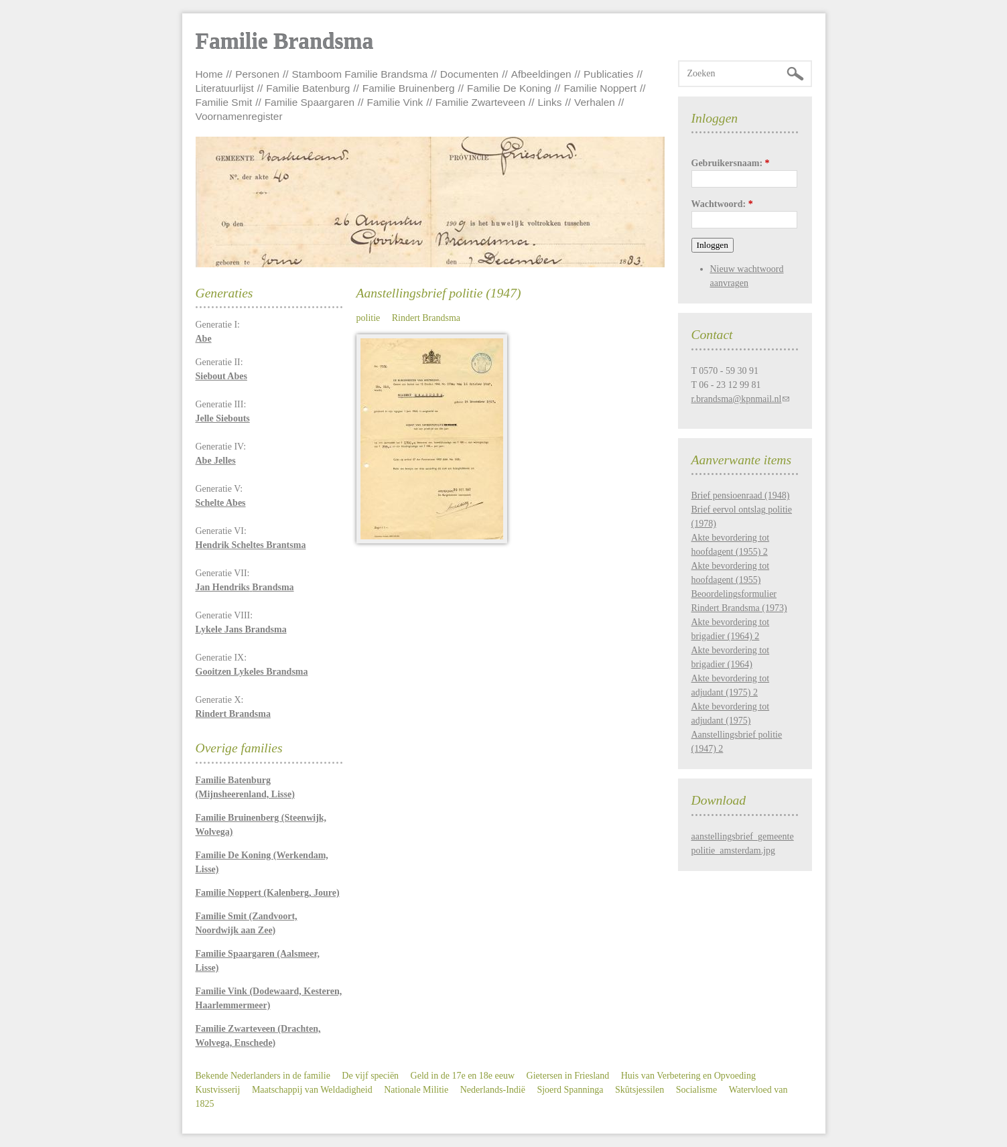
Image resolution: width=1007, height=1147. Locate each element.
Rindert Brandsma (426, 318)
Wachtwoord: (722, 204)
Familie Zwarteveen (480, 102)
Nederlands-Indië (492, 1090)
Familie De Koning (509, 88)
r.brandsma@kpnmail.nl (736, 399)
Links (550, 102)
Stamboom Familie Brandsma (360, 74)
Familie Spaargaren (309, 102)
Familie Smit (224, 102)
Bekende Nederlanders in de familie (263, 1076)
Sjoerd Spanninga (570, 1090)
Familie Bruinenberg (408, 88)
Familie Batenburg (308, 88)
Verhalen (594, 102)
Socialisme (696, 1090)
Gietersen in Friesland (568, 1076)
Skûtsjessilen (639, 1090)
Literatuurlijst (225, 88)
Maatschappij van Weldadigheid (312, 1090)
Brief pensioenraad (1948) (740, 495)
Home (209, 74)
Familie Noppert (599, 88)
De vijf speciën (370, 1076)
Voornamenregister (239, 116)
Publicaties (608, 74)
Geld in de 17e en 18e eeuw (463, 1076)
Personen (257, 74)
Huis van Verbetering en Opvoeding (688, 1076)
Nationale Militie (416, 1090)
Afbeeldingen (541, 74)
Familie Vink (395, 102)
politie (368, 318)
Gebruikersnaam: (730, 163)
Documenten (469, 74)
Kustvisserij (218, 1090)
